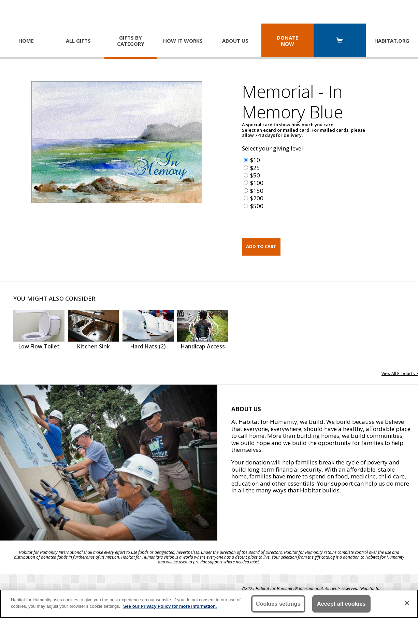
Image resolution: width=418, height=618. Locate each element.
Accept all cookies (341, 604)
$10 (255, 160)
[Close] (407, 602)
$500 (256, 206)
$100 (256, 183)
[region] (209, 604)
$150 (256, 191)
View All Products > (399, 373)
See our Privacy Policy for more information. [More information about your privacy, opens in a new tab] (170, 606)
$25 (255, 168)
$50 (255, 175)
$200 (256, 198)
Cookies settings (278, 604)
